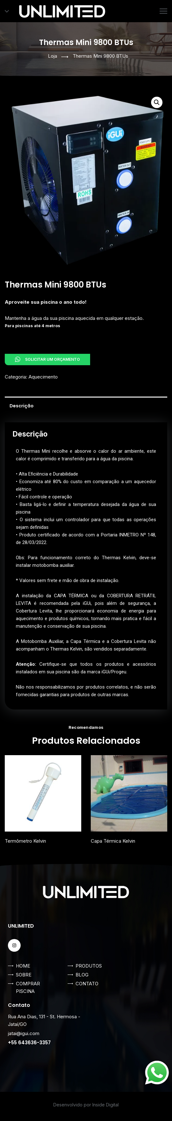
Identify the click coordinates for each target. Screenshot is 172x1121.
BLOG (82, 975)
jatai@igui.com (23, 1033)
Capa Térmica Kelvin (113, 841)
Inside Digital (105, 1104)
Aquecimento (43, 377)
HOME (23, 966)
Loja (52, 56)
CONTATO (87, 984)
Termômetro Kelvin (25, 841)
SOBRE (23, 975)
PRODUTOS (89, 966)
